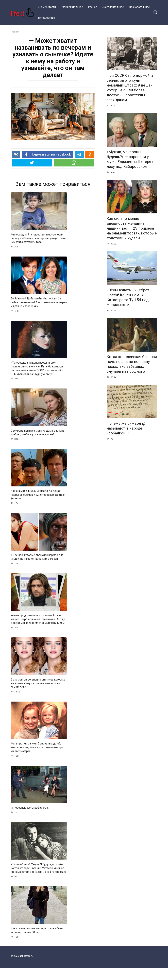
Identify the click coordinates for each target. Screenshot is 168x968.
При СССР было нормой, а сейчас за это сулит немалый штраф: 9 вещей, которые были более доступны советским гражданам (130, 87)
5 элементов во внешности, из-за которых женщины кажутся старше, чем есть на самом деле (38, 683)
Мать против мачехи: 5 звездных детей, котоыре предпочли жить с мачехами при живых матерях (37, 747)
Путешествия (46, 17)
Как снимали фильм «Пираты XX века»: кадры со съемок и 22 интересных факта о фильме (38, 494)
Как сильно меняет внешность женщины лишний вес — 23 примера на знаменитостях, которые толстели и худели (132, 228)
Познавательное (139, 7)
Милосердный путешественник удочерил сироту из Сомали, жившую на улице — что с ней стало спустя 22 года (39, 238)
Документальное (113, 7)
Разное (92, 7)
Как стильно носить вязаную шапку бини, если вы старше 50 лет (37, 930)
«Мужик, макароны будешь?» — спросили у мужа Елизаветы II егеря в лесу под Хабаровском (130, 159)
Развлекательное (72, 7)
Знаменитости (47, 7)
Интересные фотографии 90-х (29, 807)
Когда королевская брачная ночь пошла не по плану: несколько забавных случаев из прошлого (132, 363)
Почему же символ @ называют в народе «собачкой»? (126, 428)
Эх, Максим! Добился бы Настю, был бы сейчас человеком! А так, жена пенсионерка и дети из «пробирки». (39, 302)
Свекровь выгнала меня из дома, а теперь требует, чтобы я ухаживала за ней (37, 432)
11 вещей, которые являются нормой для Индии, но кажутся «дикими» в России (37, 556)
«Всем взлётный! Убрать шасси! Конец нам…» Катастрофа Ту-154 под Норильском (129, 297)
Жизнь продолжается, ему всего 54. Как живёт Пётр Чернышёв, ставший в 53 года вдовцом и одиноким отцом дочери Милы (38, 619)
